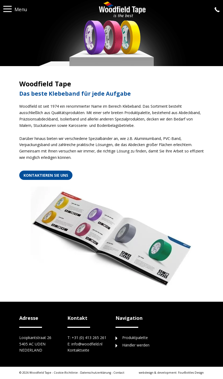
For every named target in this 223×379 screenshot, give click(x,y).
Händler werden (135, 345)
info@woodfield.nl (86, 343)
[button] (7, 7)
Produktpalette (135, 337)
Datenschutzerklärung (95, 372)
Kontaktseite (78, 350)
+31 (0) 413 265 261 (89, 337)
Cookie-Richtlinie (66, 372)
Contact (118, 372)
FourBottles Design (171, 372)
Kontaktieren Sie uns (46, 175)
